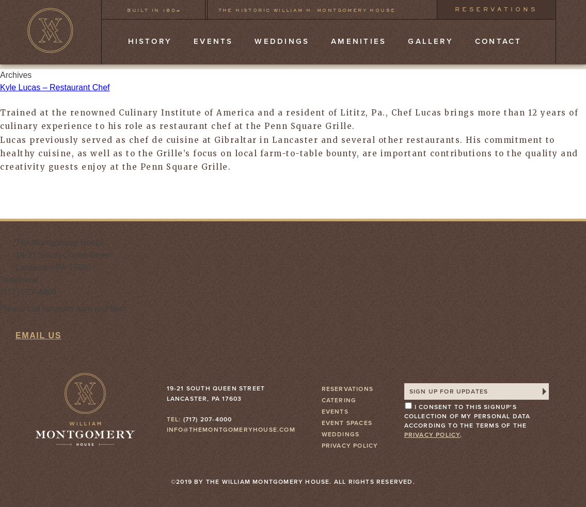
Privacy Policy (350, 445)
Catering (339, 400)
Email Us (38, 335)
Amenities (358, 41)
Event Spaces (347, 423)
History (150, 41)
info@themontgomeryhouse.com (231, 429)
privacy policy (432, 434)
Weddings (282, 41)
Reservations (496, 9)
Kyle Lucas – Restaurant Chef (55, 87)
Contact (498, 41)
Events (213, 41)
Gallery (430, 41)
